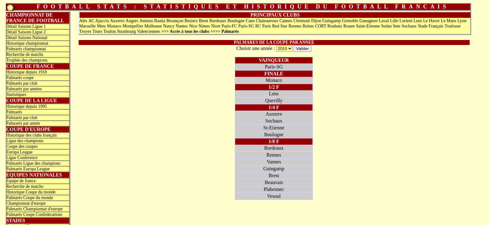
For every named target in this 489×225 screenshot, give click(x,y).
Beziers (191, 20)
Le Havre (431, 20)
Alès (83, 20)
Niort (215, 26)
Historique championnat (27, 43)
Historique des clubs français (31, 135)
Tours (97, 31)
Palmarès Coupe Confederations (34, 214)
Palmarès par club (21, 83)
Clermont (301, 20)
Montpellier (133, 26)
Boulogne (235, 20)
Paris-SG (246, 26)
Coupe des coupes (22, 146)
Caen (250, 20)
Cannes (285, 20)
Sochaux (409, 26)
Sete (396, 26)
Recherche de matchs (24, 54)
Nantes (182, 26)
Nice (193, 26)
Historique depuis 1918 (26, 72)
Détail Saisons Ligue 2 (26, 32)
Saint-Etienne (368, 26)
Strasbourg (126, 31)
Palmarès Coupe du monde (29, 197)
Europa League (19, 152)
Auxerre (117, 20)
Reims (308, 26)
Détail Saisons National (26, 37)
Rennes (294, 26)
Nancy (169, 26)
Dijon (316, 20)
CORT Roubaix (328, 26)
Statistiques (16, 94)
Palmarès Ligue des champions (33, 163)
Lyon (462, 20)
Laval (384, 20)
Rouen (349, 26)
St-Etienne (273, 127)
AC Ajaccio (98, 20)
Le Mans (448, 20)
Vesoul (274, 196)
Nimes (204, 26)
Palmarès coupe (20, 77)
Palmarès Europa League (28, 169)
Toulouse (453, 26)
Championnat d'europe (26, 203)
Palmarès (14, 112)
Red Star (280, 26)
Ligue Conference (22, 157)
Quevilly (274, 100)
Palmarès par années (24, 89)
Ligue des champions (24, 140)
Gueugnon (369, 20)
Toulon (110, 31)
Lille (394, 20)
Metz (101, 26)
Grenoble (350, 20)
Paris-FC (229, 26)
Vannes (274, 161)
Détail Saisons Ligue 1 (26, 26)
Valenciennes (148, 31)
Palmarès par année (23, 123)
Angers (132, 20)
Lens (418, 20)
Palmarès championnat (26, 49)
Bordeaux (217, 20)
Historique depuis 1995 (26, 106)
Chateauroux (267, 20)
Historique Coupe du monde (31, 192)
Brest (203, 20)
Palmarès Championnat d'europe (34, 209)
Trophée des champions (26, 60)
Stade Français (430, 26)
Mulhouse (153, 26)
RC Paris (263, 26)
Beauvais (274, 182)
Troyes (85, 31)
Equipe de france (21, 180)
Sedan (386, 26)
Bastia (159, 20)
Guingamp (331, 20)
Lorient (405, 20)
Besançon (174, 20)
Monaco (114, 26)
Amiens (146, 20)
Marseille (87, 26)
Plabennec (274, 189)
